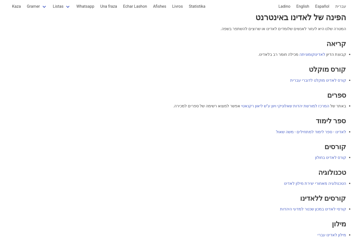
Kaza (16, 6)
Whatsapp (85, 6)
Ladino (284, 6)
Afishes (159, 6)
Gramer (33, 6)
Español (322, 6)
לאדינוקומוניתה (312, 54)
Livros (177, 6)
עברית (340, 6)
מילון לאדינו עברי (332, 235)
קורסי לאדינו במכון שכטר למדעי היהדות (313, 209)
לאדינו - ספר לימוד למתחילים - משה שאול (311, 131)
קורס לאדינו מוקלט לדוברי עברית (318, 80)
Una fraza (108, 6)
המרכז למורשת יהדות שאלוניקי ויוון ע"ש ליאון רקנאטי (285, 106)
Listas (58, 6)
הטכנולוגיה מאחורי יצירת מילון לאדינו (315, 183)
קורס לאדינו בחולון (330, 157)
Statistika (197, 6)
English (302, 6)
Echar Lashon (135, 6)
